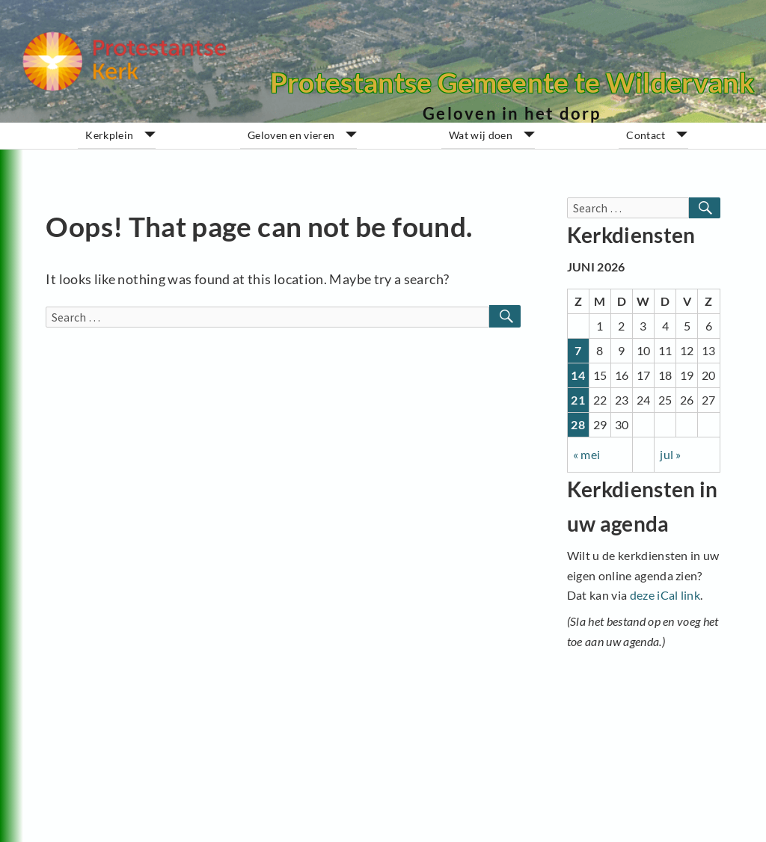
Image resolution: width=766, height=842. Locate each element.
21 (578, 400)
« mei (587, 454)
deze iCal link (665, 595)
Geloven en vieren (291, 135)
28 (578, 424)
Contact (645, 135)
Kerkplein (109, 135)
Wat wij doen (480, 135)
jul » (670, 454)
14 (578, 375)
